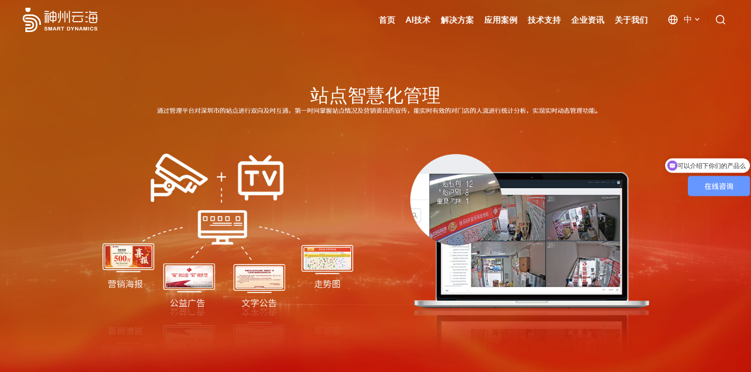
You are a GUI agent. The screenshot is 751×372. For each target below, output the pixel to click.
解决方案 (457, 20)
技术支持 (544, 20)
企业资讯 (587, 20)
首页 (387, 20)
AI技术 (417, 20)
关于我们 (631, 20)
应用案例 (500, 20)
